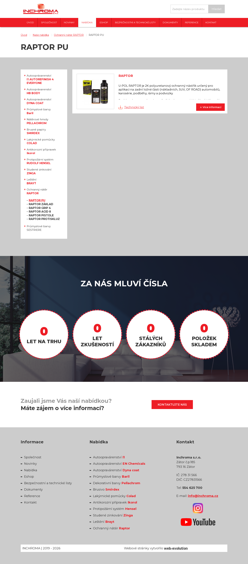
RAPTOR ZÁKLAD (41, 204)
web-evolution (176, 548)
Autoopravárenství (39, 101)
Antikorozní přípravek (41, 151)
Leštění (32, 181)
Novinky (69, 22)
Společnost (49, 22)
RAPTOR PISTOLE (41, 215)
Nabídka (87, 22)
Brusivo (106, 489)
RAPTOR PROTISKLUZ (44, 219)
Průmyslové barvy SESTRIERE (39, 228)
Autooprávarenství (40, 79)
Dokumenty (170, 22)
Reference (191, 22)
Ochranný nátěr (37, 191)
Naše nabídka (41, 35)
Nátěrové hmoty (37, 121)
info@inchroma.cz (203, 496)
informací (210, 106)
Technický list (134, 107)
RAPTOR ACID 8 (40, 211)
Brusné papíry (36, 131)
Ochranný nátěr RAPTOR (69, 35)
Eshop (104, 22)
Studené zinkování (39, 171)
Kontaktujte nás (172, 404)
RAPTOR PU (37, 200)
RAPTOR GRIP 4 (40, 208)
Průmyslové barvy (39, 111)
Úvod (30, 22)
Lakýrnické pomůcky (41, 141)
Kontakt (210, 22)
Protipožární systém (40, 161)
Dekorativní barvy (116, 483)
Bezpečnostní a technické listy (135, 22)
